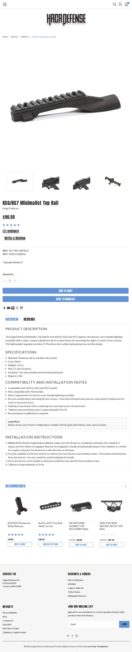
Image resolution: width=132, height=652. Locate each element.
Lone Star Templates (97, 630)
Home (5, 37)
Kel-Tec (14, 37)
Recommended (15, 486)
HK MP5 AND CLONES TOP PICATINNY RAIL (79, 525)
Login (70, 572)
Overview (11, 319)
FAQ (5, 601)
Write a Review (14, 238)
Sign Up (79, 572)
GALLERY (7, 608)
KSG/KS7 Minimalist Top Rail (44, 37)
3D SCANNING (10, 597)
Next (126, 486)
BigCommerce (70, 630)
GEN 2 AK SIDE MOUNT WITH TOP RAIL (111, 525)
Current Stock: (12, 262)
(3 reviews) (11, 231)
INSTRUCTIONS (11, 612)
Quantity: (8, 274)
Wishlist (72, 568)
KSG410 (24, 37)
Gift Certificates (75, 564)
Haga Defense (10, 208)
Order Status (74, 576)
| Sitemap (48, 630)
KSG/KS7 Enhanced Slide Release (19, 524)
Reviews (29, 319)
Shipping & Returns (77, 580)
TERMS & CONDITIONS (14, 616)
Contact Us (8, 605)
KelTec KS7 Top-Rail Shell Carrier (50, 524)
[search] (113, 4)
